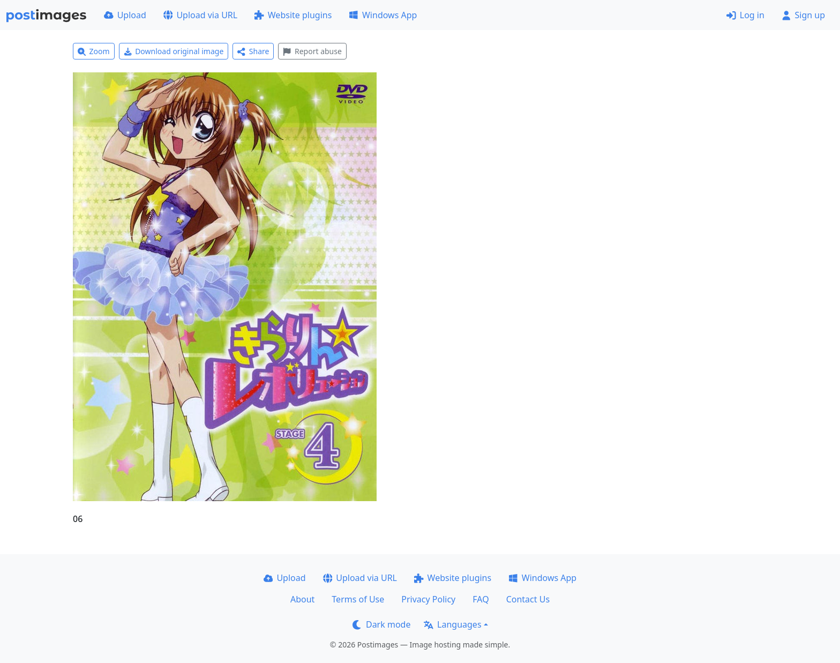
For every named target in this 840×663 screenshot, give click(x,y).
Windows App (383, 15)
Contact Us (528, 599)
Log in (745, 15)
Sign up (803, 15)
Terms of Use (358, 599)
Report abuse (312, 51)
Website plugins (293, 15)
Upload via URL (200, 15)
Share (253, 51)
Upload (125, 15)
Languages (452, 624)
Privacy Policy (428, 599)
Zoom (94, 51)
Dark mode (381, 624)
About (302, 599)
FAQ (480, 599)
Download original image (174, 51)
